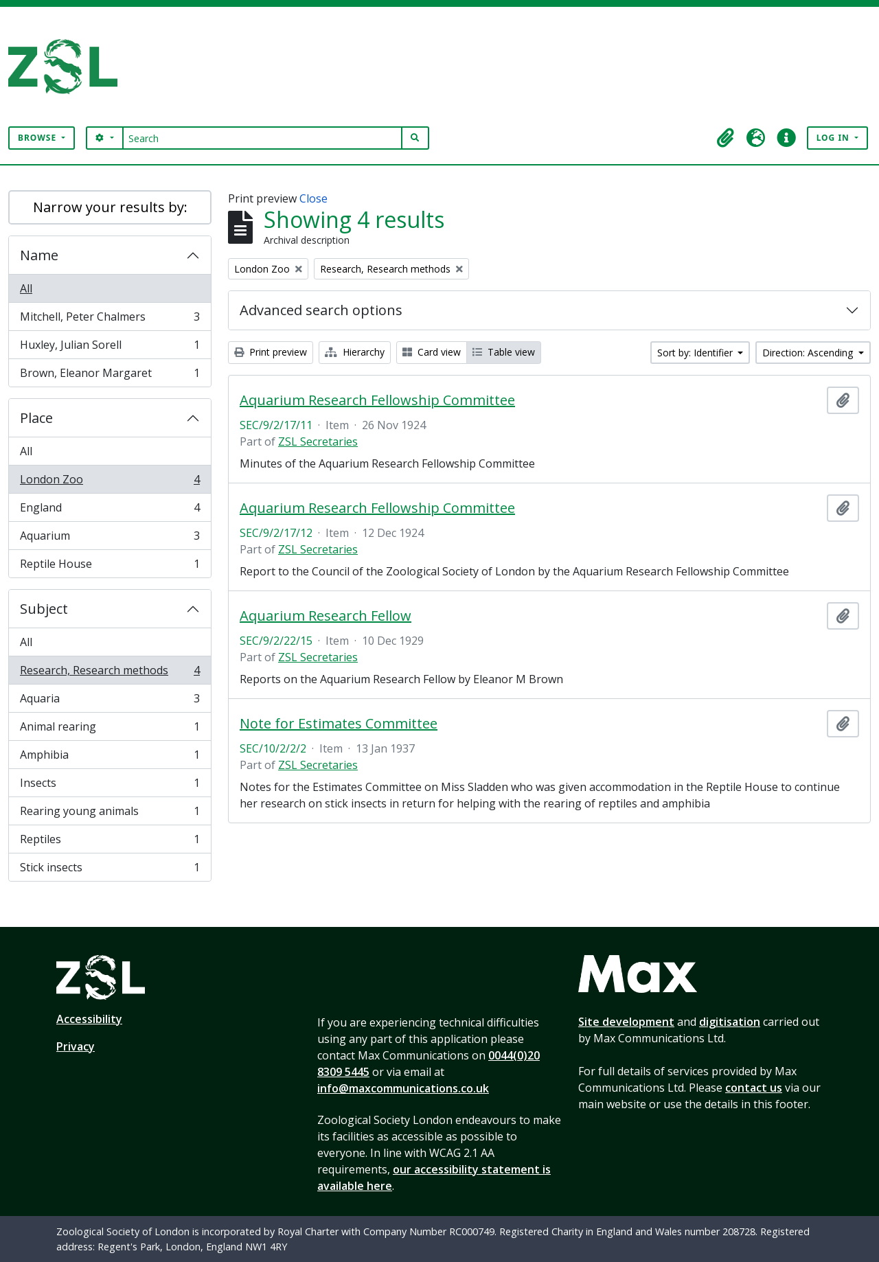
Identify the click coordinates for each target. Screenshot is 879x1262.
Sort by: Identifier (696, 352)
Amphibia (109, 757)
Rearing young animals (109, 814)
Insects (109, 786)
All (26, 288)
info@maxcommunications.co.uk (403, 1088)
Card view (431, 351)
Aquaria (109, 701)
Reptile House (109, 566)
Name (39, 255)
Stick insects (109, 870)
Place (36, 418)
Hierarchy (355, 351)
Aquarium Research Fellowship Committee (377, 400)
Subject (44, 608)
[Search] (262, 138)
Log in (834, 138)
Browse (38, 138)
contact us (753, 1087)
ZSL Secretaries (318, 441)
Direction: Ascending (809, 352)
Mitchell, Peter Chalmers (109, 319)
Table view (503, 351)
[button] (726, 138)
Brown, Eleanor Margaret (109, 376)
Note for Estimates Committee (338, 723)
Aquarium (109, 538)
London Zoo (109, 482)
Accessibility (89, 1018)
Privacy (75, 1046)
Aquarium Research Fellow (325, 616)
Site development (626, 1021)
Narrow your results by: (110, 207)
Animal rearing (109, 729)
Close (313, 198)
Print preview (270, 351)
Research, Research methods (109, 673)
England (109, 510)
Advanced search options (321, 310)
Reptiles (109, 842)
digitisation (729, 1021)
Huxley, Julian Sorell (109, 347)
